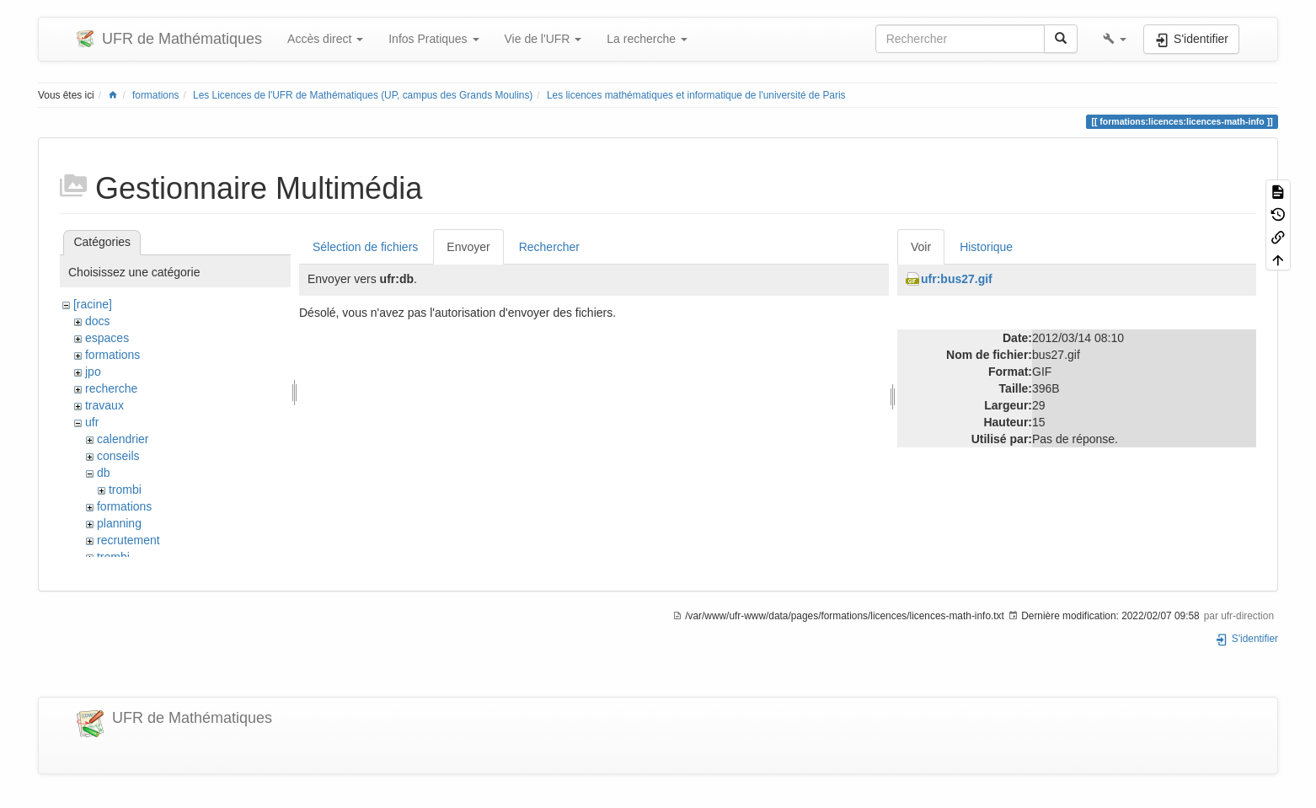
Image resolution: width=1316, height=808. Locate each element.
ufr (92, 422)
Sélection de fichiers (365, 247)
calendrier (122, 439)
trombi (125, 489)
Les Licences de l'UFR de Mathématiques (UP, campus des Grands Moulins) (362, 95)
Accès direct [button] (325, 38)
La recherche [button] (647, 38)
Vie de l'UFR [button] (543, 38)
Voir (921, 247)
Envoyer (468, 247)
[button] (1114, 39)
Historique (986, 247)
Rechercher (549, 247)
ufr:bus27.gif (956, 279)
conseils (118, 456)
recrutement (128, 540)
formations (155, 95)
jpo (93, 371)
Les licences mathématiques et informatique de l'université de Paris (696, 95)
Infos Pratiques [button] (433, 38)
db (103, 472)
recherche (111, 388)
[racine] (92, 304)
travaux (104, 405)
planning (119, 523)
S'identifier (1246, 639)
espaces (107, 338)
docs (97, 321)
